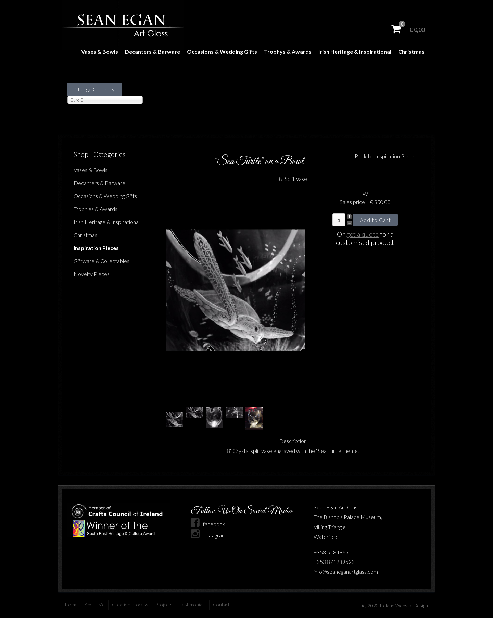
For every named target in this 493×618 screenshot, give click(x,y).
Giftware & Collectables (101, 261)
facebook (208, 524)
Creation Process (130, 604)
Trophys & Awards (288, 51)
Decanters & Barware (152, 51)
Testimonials (193, 604)
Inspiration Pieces (96, 248)
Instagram (208, 535)
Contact (221, 604)
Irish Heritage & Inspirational (354, 51)
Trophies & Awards (95, 209)
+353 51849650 (333, 552)
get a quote (362, 234)
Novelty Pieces (92, 274)
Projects (164, 604)
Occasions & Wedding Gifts (222, 51)
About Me (95, 604)
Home (71, 604)
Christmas (411, 51)
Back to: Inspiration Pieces (386, 156)
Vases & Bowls (99, 51)
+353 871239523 (334, 561)
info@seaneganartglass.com (346, 571)
